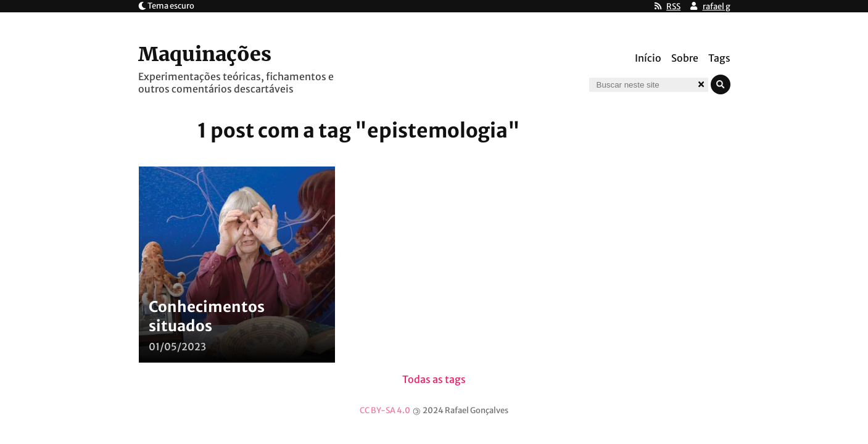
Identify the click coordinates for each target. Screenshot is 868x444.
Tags (719, 58)
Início (648, 58)
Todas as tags (434, 379)
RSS (673, 6)
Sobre (684, 58)
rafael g (716, 6)
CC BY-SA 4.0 (385, 410)
